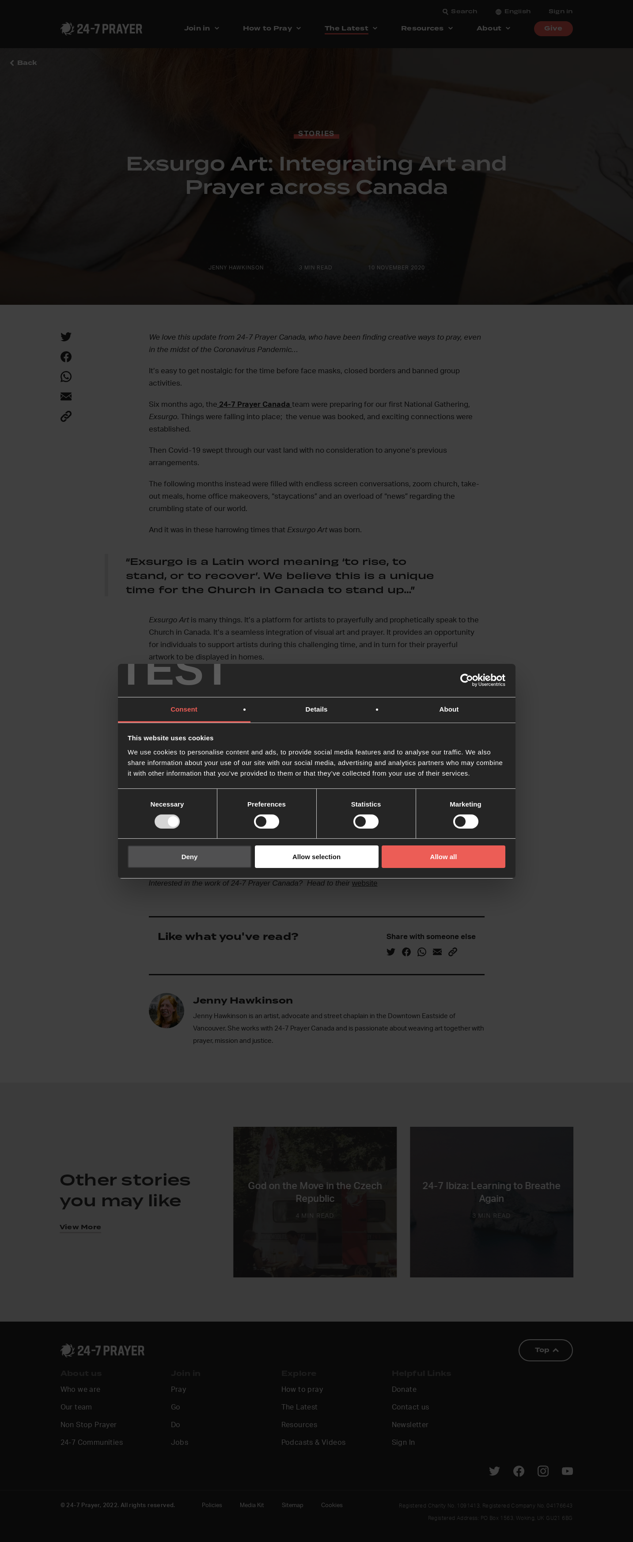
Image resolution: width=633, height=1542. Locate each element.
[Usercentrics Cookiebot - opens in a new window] (466, 680)
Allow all (443, 856)
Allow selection (316, 856)
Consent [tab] (184, 708)
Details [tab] (317, 708)
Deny (190, 856)
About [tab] (449, 708)
